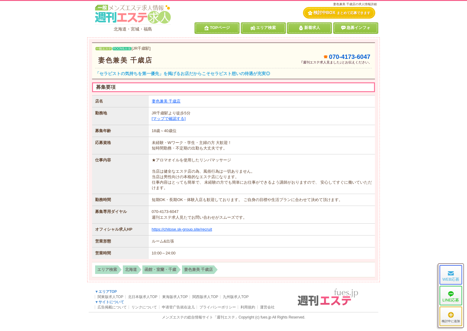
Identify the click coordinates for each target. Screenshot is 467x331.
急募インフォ (355, 27)
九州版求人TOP (235, 297)
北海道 (131, 269)
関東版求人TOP (110, 297)
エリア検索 (263, 27)
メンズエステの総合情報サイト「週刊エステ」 (200, 317)
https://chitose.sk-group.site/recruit (182, 229)
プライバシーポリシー (217, 307)
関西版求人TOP (205, 297)
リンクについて (144, 307)
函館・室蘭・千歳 (160, 269)
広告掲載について (112, 307)
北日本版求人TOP (142, 297)
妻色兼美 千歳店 (125, 60)
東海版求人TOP (175, 297)
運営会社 (267, 307)
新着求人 (309, 27)
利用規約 (248, 307)
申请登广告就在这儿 (178, 307)
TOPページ (217, 27)
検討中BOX (339, 12)
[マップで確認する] (169, 118)
